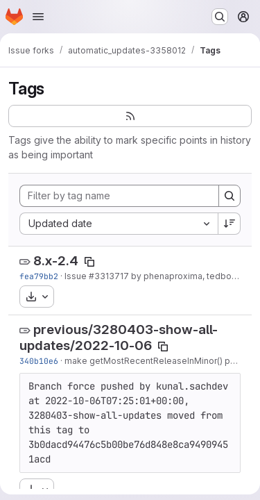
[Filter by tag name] (119, 196)
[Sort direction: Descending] (229, 223)
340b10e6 (38, 361)
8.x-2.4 (55, 261)
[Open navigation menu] (38, 17)
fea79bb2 (38, 276)
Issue (76, 276)
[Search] (229, 196)
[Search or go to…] (219, 16)
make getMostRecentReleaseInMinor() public (157, 361)
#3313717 (109, 276)
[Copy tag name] (89, 261)
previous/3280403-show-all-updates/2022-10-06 (118, 337)
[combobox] (118, 223)
